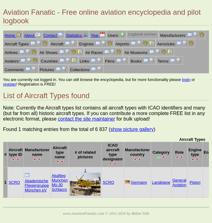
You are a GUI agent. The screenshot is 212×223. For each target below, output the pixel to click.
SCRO (14, 182)
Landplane (161, 182)
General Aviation (179, 182)
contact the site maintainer (86, 118)
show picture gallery (131, 129)
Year (97, 35)
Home (13, 35)
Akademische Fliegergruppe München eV (37, 185)
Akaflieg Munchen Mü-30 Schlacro (60, 182)
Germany (139, 182)
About (32, 35)
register (9, 84)
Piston (195, 182)
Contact (53, 35)
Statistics (77, 35)
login (186, 79)
